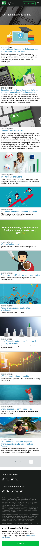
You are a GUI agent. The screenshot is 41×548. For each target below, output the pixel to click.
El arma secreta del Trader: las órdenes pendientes (20, 275)
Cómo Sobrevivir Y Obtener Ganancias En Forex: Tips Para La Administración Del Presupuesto (19, 91)
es (13, 3)
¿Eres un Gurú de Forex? (10, 244)
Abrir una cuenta (29, 3)
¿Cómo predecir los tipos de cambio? (15, 376)
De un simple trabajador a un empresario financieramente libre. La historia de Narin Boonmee (17, 444)
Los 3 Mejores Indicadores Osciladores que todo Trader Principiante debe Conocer (19, 50)
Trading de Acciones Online (11, 177)
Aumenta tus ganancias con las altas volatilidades (15, 309)
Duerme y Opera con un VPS (12, 131)
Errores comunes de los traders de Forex (16, 409)
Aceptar (20, 543)
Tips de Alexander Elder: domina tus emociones (19, 211)
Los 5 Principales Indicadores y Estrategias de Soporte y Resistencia (19, 342)
